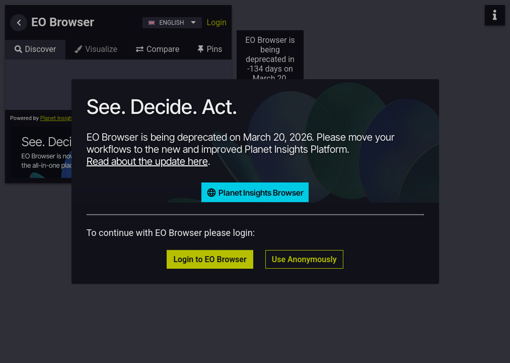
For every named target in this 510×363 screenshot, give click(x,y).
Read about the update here (147, 161)
